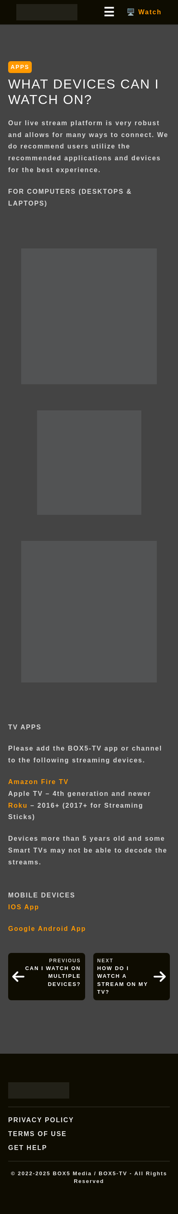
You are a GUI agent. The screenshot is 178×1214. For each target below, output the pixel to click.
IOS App (24, 907)
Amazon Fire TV (38, 781)
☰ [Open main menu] (108, 12)
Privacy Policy (41, 1120)
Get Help (27, 1147)
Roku (18, 805)
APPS (20, 67)
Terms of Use (37, 1133)
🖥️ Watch (144, 12)
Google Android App (47, 928)
